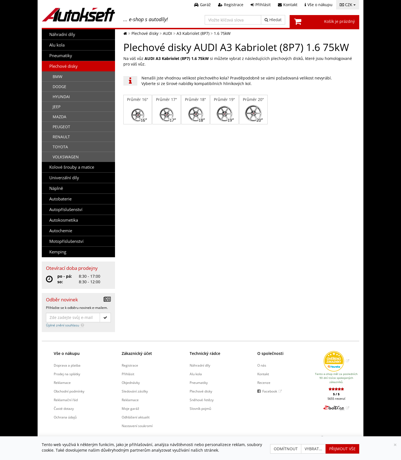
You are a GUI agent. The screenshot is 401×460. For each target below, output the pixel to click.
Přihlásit (128, 374)
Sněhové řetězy (202, 400)
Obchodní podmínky (69, 391)
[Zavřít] (395, 445)
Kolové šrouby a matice (71, 167)
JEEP (56, 106)
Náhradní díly (62, 34)
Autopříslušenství (65, 209)
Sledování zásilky (135, 391)
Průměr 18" (195, 109)
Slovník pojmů (200, 408)
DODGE (59, 86)
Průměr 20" (253, 109)
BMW (57, 76)
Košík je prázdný (339, 21)
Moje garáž (130, 408)
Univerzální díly (64, 178)
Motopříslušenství (66, 241)
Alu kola (57, 45)
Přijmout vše (342, 448)
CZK (348, 4)
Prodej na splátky (67, 374)
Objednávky (131, 382)
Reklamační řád (66, 400)
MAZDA (59, 116)
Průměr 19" (224, 109)
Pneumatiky (60, 56)
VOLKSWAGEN (66, 156)
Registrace (130, 365)
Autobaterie (60, 199)
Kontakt (263, 374)
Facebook (269, 391)
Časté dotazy (64, 408)
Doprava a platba (67, 365)
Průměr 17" (166, 109)
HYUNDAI (61, 96)
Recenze (263, 382)
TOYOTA (60, 146)
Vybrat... (313, 448)
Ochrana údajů (65, 417)
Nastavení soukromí (137, 425)
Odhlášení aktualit (136, 417)
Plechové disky (63, 66)
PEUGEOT (61, 126)
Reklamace (62, 382)
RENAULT (61, 136)
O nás (261, 365)
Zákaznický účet (137, 353)
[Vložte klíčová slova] (233, 20)
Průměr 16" (137, 109)
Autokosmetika (63, 220)
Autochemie (60, 231)
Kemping (57, 252)
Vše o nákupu (67, 353)
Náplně (56, 188)
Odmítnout (286, 448)
